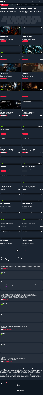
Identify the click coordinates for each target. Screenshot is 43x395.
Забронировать (3, 41)
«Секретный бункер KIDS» (7, 310)
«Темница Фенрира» (6, 320)
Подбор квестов (13, 4)
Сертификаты (19, 4)
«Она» (4, 351)
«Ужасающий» (5, 268)
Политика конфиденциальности (20, 390)
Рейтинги (25, 4)
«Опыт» (4, 288)
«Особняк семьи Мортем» (7, 329)
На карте (37, 4)
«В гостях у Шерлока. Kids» (7, 361)
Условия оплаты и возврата (31, 384)
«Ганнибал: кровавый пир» (7, 340)
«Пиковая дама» (5, 299)
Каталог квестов (4, 4)
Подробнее (3, 189)
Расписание (32, 4)
